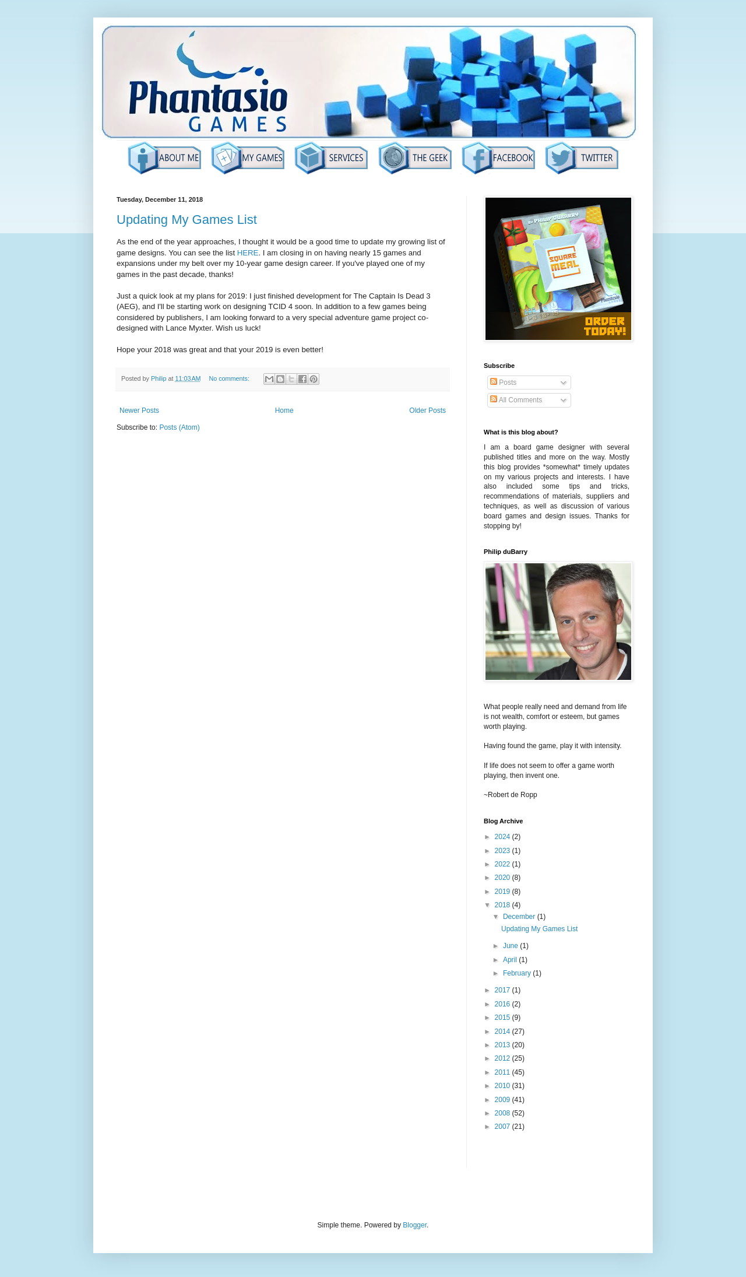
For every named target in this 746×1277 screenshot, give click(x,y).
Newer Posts (139, 410)
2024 (503, 837)
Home (284, 410)
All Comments (516, 400)
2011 (503, 1072)
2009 (503, 1100)
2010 (503, 1086)
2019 (503, 891)
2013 (503, 1045)
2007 (503, 1126)
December (520, 917)
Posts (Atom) (179, 427)
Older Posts (427, 410)
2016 (503, 1004)
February (518, 973)
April (511, 960)
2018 (503, 905)
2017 (503, 990)
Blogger (415, 1225)
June (511, 946)
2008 (503, 1113)
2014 (503, 1031)
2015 (503, 1017)
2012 (503, 1058)
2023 (503, 851)
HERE (248, 252)
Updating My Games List (187, 219)
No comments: (230, 378)
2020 (503, 877)
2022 (503, 864)
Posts (503, 382)
